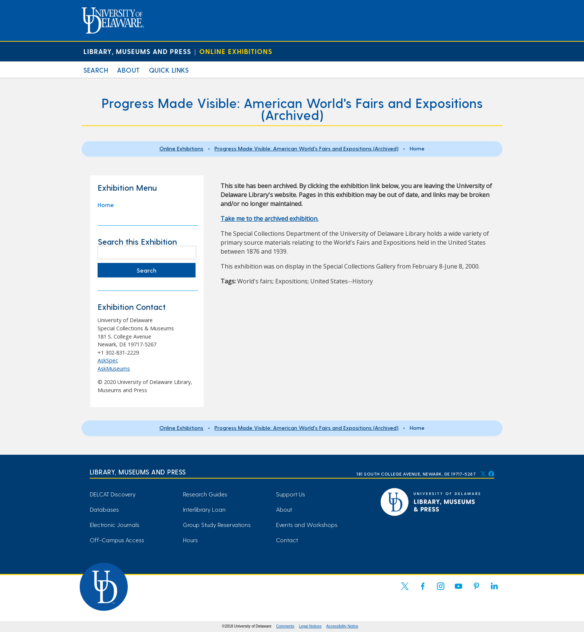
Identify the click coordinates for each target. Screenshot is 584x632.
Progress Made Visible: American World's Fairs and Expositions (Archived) (307, 148)
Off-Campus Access (117, 539)
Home (106, 204)
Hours (190, 539)
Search (95, 70)
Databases (104, 509)
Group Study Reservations (217, 524)
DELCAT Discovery (113, 494)
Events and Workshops (306, 524)
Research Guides (205, 494)
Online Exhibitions (235, 51)
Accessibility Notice (342, 626)
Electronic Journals (114, 524)
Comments (285, 626)
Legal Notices (310, 626)
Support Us (290, 494)
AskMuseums (114, 368)
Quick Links (169, 70)
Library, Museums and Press (137, 51)
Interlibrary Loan (204, 509)
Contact (287, 539)
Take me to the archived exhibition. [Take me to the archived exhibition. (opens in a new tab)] (269, 219)
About (128, 70)
